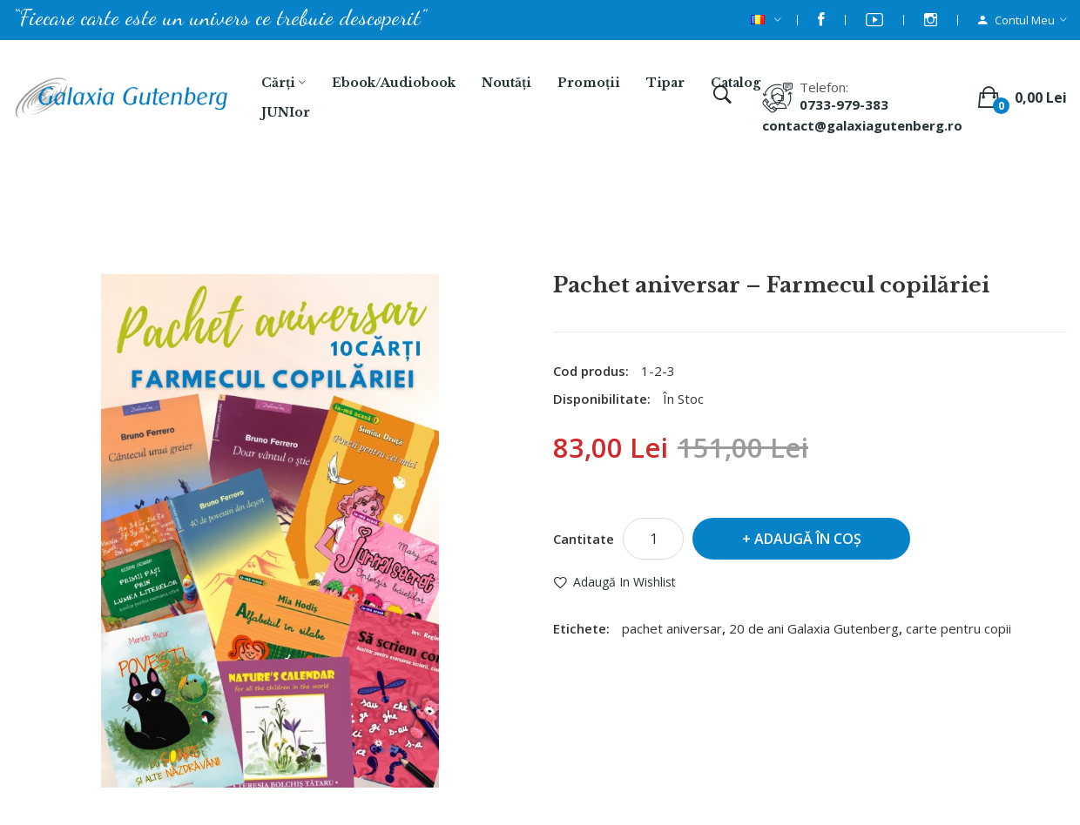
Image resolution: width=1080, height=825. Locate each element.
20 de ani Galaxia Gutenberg (814, 628)
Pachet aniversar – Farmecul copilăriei (603, 227)
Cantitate (583, 538)
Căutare (432, 227)
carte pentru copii (958, 628)
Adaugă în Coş (807, 538)
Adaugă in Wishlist (624, 581)
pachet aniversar (672, 628)
